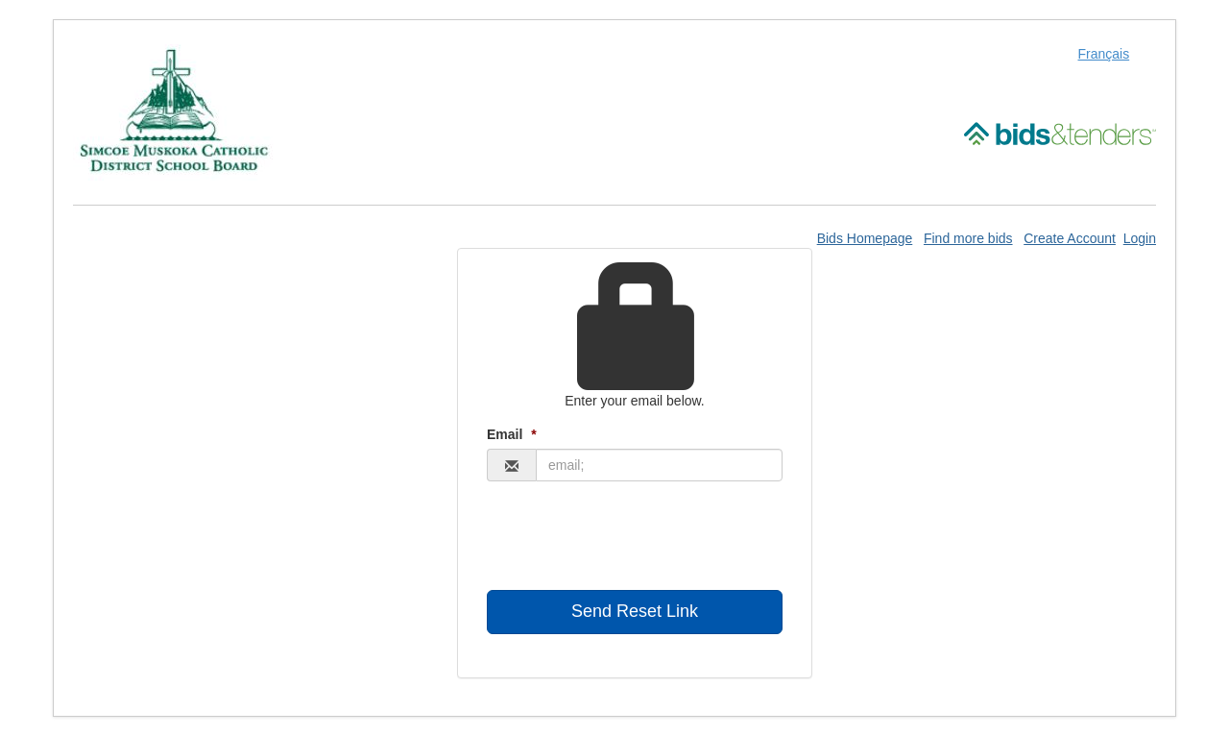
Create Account (1070, 238)
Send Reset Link (634, 611)
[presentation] (633, 538)
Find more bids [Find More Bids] (968, 238)
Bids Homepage (865, 238)
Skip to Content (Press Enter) (0, 0)
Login (1139, 238)
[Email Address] (659, 465)
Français (1104, 53)
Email (512, 434)
